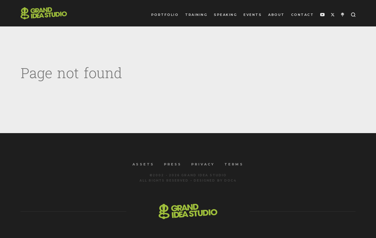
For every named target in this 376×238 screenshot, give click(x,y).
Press (173, 164)
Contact (302, 14)
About (276, 14)
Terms (233, 164)
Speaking (225, 14)
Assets (143, 164)
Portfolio (165, 14)
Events (253, 14)
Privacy (203, 164)
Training (196, 14)
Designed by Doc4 (215, 180)
